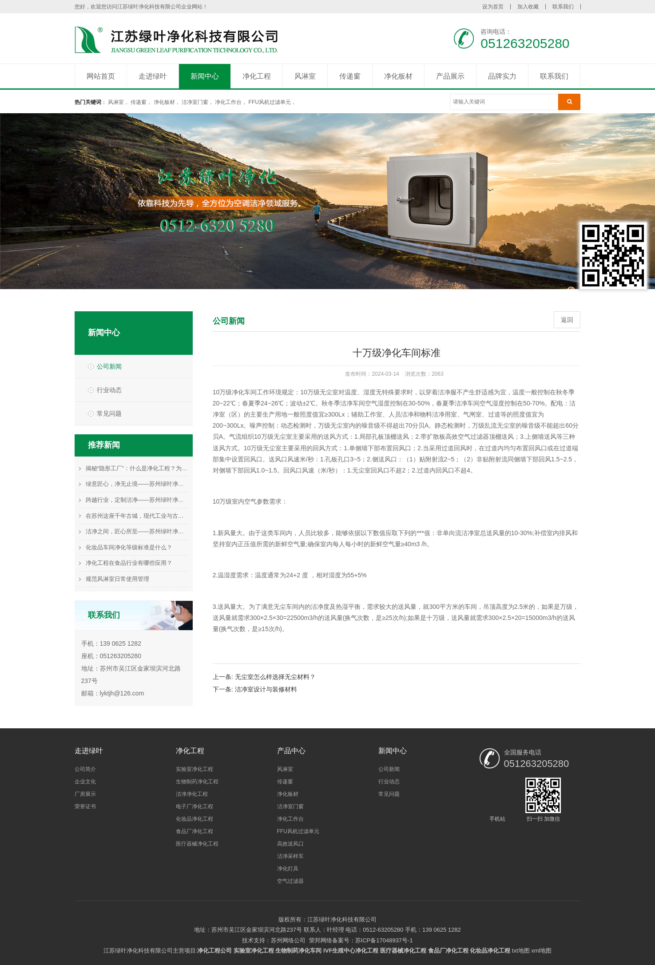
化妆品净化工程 (194, 819)
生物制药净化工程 (197, 781)
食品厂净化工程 (194, 831)
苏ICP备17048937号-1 (384, 940)
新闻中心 (205, 76)
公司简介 (85, 769)
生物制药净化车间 (298, 950)
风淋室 (305, 76)
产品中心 (291, 751)
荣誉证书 (85, 806)
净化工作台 (228, 102)
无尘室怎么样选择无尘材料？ (275, 676)
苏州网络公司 (288, 940)
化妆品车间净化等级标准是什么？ (129, 547)
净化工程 (256, 76)
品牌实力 (502, 76)
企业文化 (85, 781)
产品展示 (450, 76)
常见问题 (109, 413)
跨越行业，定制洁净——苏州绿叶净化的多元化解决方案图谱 (137, 499)
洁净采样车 (290, 856)
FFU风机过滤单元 (270, 102)
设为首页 (493, 7)
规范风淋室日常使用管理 (117, 579)
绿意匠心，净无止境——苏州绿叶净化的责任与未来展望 (137, 484)
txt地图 (521, 950)
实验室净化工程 (194, 769)
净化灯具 (287, 869)
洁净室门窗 (195, 102)
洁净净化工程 (192, 794)
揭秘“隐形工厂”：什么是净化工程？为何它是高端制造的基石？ (137, 468)
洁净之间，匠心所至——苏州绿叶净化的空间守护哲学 (137, 531)
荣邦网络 (320, 940)
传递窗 (350, 76)
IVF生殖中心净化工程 (350, 950)
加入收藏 (528, 7)
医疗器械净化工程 (197, 844)
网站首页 (101, 76)
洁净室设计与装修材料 (266, 689)
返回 (567, 319)
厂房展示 (85, 794)
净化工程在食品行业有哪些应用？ (129, 563)
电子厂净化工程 (194, 806)
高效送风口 (290, 844)
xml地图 (541, 950)
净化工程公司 (214, 950)
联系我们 (563, 7)
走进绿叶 (153, 76)
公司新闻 (109, 366)
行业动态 (109, 389)
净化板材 (398, 76)
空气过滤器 (290, 881)
